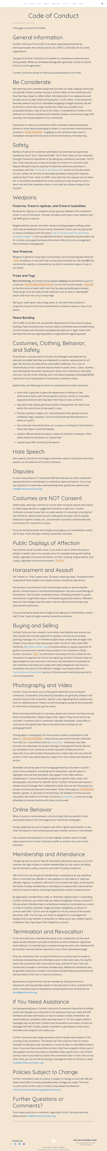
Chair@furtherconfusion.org (28, 1062)
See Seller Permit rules (36, 646)
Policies (55, 1147)
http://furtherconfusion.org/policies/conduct (37, 1089)
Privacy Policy (47, 1147)
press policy (57, 742)
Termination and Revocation (49, 169)
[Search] (102, 4)
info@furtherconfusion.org (27, 488)
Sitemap (62, 1147)
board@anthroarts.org (25, 992)
